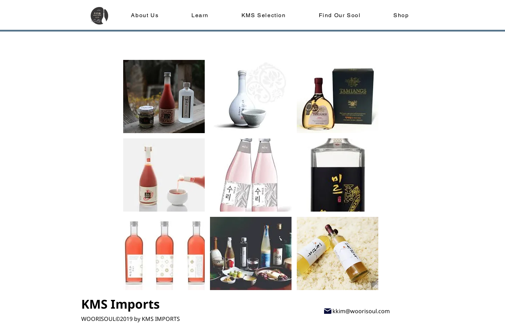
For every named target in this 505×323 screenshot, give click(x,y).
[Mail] (327, 311)
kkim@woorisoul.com (361, 311)
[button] (164, 96)
